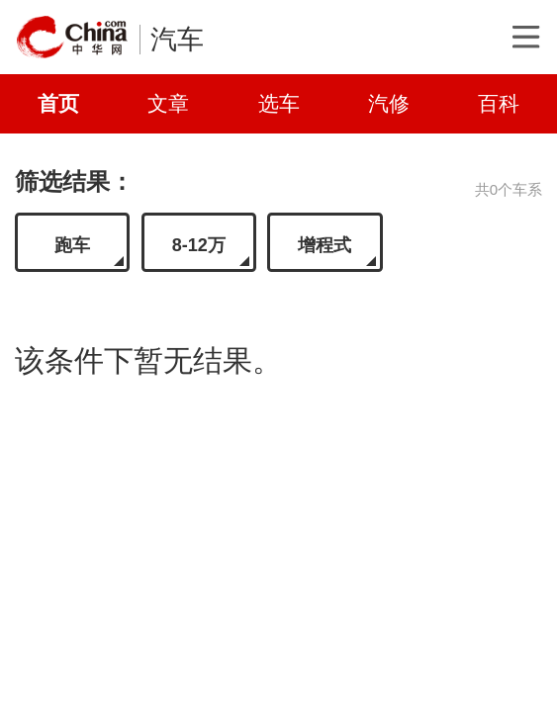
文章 (168, 103)
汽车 (177, 39)
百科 (498, 103)
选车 (279, 103)
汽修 (389, 103)
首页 (58, 103)
